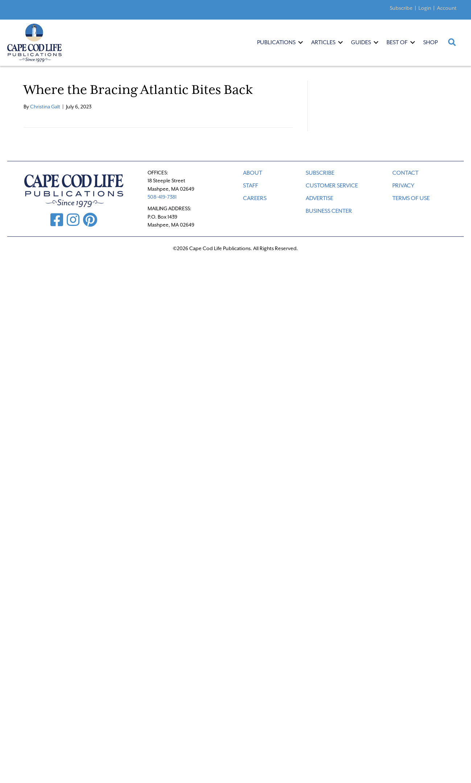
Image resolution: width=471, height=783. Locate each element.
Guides (361, 42)
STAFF (250, 185)
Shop (430, 42)
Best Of (397, 42)
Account (446, 8)
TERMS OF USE (411, 198)
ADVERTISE (319, 198)
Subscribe (401, 8)
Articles (323, 42)
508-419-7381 (162, 197)
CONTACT (405, 173)
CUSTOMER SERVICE (332, 185)
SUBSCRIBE (320, 173)
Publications (276, 42)
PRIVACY (403, 185)
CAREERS (255, 198)
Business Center (329, 211)
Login (424, 8)
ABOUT (252, 173)
